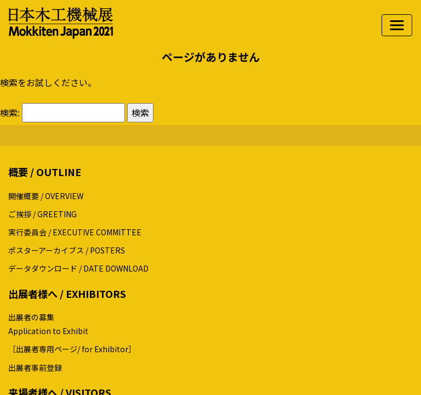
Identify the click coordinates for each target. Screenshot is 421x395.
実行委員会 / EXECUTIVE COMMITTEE (74, 232)
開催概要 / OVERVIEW (45, 195)
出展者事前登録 (35, 367)
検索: (10, 112)
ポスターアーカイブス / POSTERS (66, 250)
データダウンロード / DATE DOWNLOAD (78, 268)
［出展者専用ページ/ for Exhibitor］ (72, 348)
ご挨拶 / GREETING (42, 213)
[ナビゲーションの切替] (397, 25)
